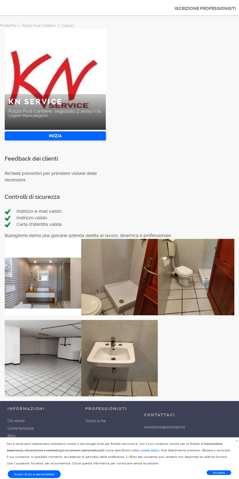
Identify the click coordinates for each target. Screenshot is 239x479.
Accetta (219, 472)
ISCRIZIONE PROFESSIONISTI (205, 8)
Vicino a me (95, 421)
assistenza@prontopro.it (164, 427)
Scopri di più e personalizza (34, 474)
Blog (11, 436)
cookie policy (149, 450)
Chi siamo (16, 421)
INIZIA (55, 135)
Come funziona (20, 428)
